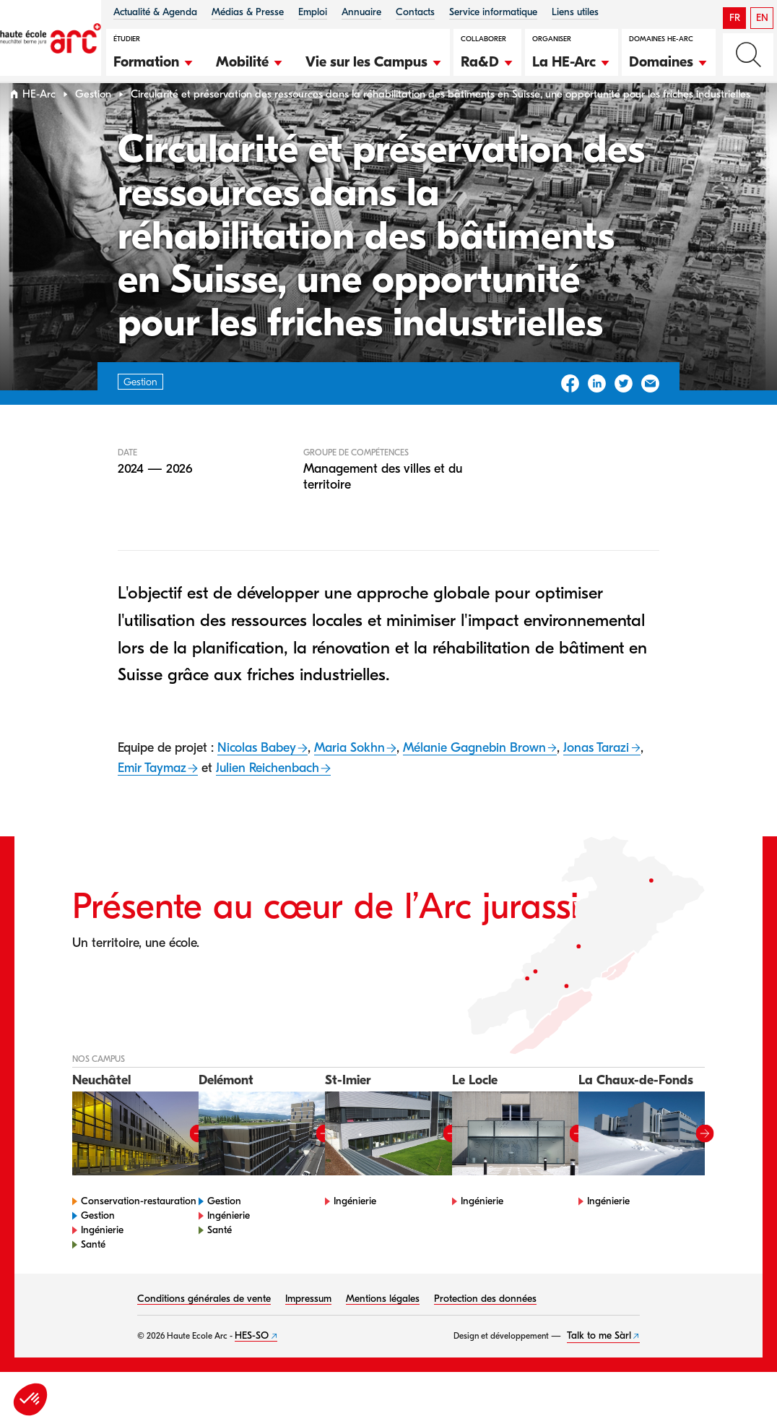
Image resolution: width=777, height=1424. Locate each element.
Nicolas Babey (256, 775)
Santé (93, 1272)
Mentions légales (383, 1326)
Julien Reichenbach (267, 795)
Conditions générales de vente (204, 1326)
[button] (153, 60)
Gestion (93, 122)
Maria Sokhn (349, 775)
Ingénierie (102, 1257)
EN (762, 18)
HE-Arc (39, 122)
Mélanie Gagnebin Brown (474, 775)
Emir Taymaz (152, 795)
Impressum (308, 1326)
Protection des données (485, 1326)
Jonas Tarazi (596, 775)
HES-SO (252, 1363)
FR (734, 18)
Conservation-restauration (138, 1228)
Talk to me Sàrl (599, 1363)
